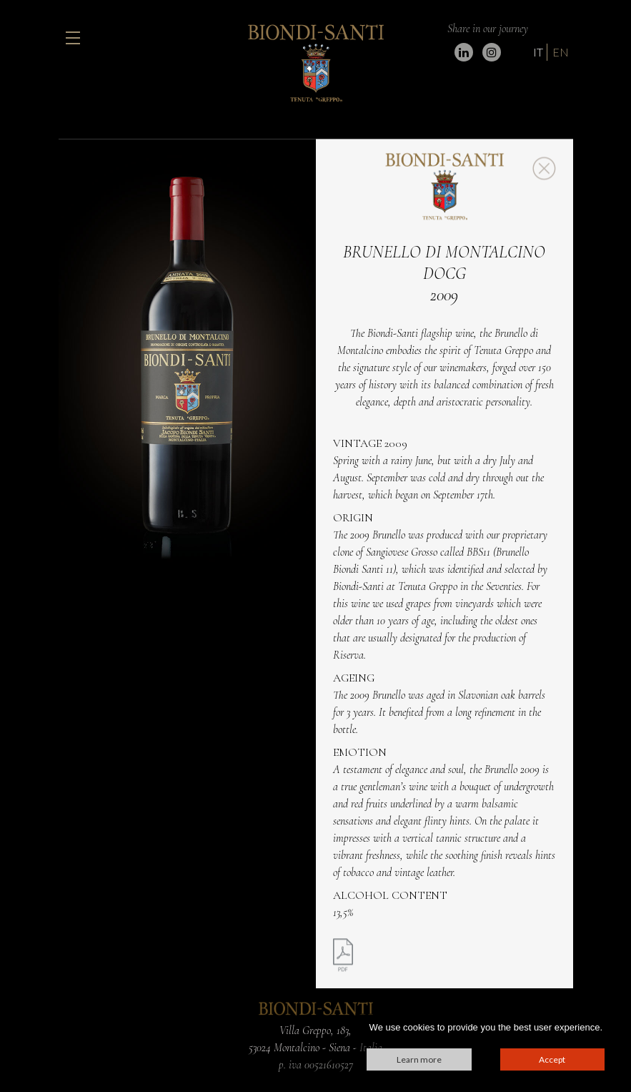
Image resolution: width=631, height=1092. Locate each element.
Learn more (419, 1059)
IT (538, 52)
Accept (552, 1059)
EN (560, 52)
